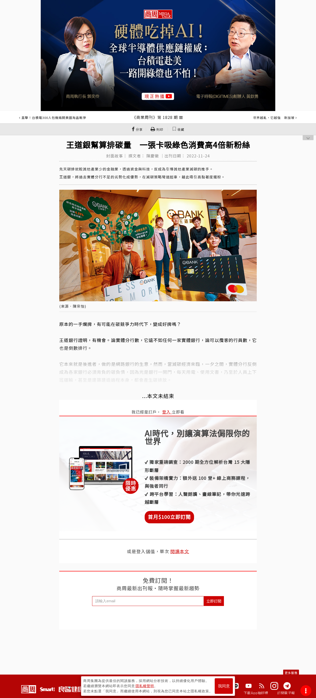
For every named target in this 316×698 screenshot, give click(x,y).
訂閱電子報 (286, 692)
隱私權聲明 (145, 686)
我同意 (224, 686)
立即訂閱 (213, 601)
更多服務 (291, 673)
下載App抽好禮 (256, 692)
